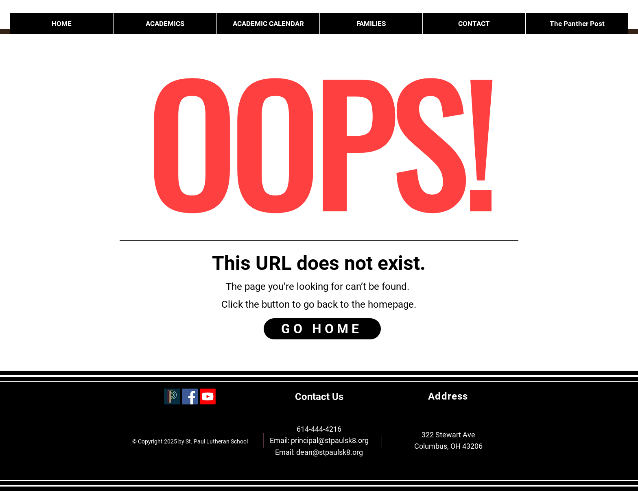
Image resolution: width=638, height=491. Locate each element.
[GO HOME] (322, 328)
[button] (370, 23)
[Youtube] (208, 396)
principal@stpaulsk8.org (330, 440)
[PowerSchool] (172, 396)
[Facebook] (190, 396)
